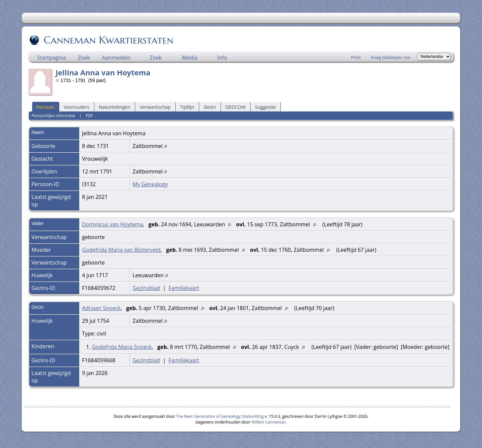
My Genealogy (150, 184)
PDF (89, 116)
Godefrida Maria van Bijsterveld (121, 249)
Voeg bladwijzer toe (390, 57)
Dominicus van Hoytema (112, 224)
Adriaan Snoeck (101, 308)
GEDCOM (235, 107)
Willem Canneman (268, 422)
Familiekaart (183, 288)
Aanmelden (116, 57)
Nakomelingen (115, 107)
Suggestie (265, 107)
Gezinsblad (146, 288)
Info (222, 57)
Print (356, 57)
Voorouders (76, 107)
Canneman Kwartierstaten (108, 40)
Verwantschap (155, 107)
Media (189, 57)
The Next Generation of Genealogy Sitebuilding (220, 416)
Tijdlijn (187, 107)
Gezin (210, 107)
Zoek (84, 57)
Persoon (45, 107)
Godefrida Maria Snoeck (122, 347)
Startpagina (51, 57)
